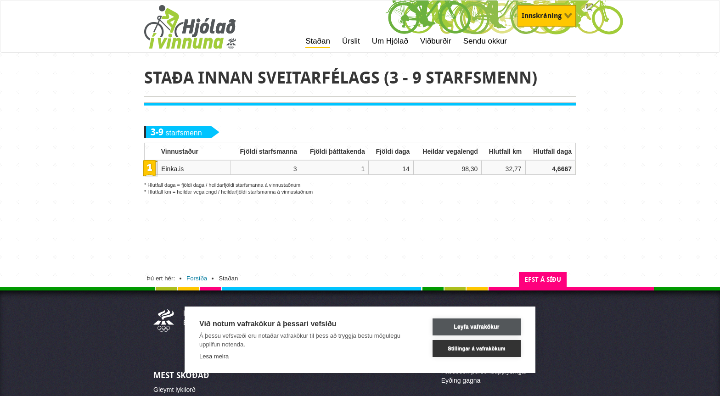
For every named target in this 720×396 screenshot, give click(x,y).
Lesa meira (214, 356)
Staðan (317, 41)
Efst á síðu (542, 280)
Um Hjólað (390, 41)
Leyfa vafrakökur (476, 326)
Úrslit (351, 41)
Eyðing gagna (461, 380)
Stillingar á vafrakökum (477, 348)
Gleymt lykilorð (174, 389)
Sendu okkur (485, 41)
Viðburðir (435, 41)
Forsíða (196, 278)
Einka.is (172, 169)
